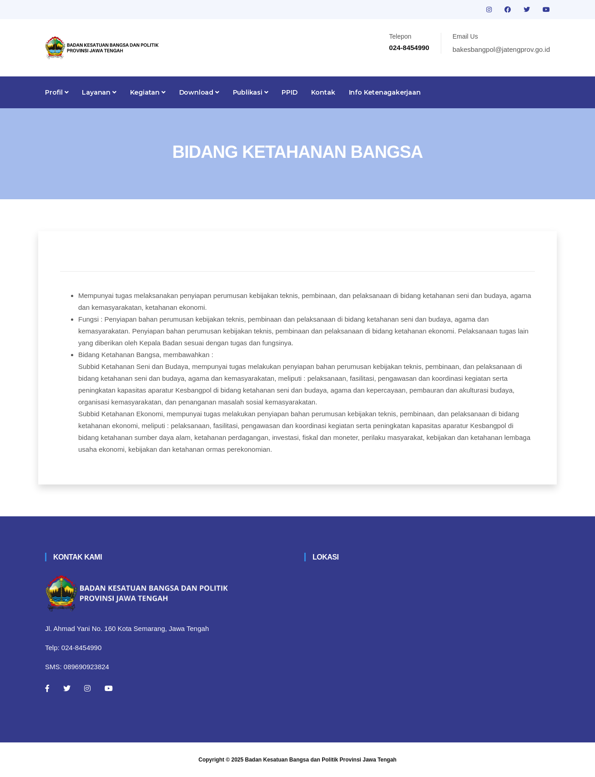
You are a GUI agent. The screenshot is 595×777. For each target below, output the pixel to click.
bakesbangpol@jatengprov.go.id (501, 49)
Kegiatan (148, 92)
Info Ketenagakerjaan (385, 92)
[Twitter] (66, 688)
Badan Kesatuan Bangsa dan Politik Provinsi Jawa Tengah (321, 760)
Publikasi (250, 92)
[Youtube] (109, 688)
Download (199, 92)
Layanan (99, 92)
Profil (56, 92)
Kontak (323, 92)
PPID (289, 92)
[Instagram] (87, 688)
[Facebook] (47, 688)
